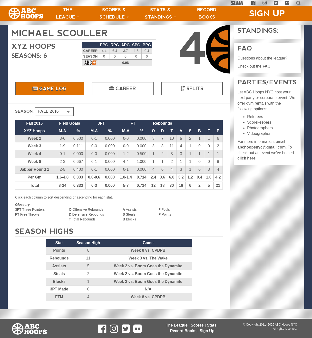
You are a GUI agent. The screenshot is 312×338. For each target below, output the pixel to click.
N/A (148, 289)
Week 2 (34, 138)
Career (122, 88)
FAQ (267, 66)
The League (67, 13)
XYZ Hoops (34, 46)
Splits (192, 88)
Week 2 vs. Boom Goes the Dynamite (148, 266)
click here (246, 158)
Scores (197, 325)
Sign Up (267, 13)
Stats (211, 325)
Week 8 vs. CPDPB (148, 250)
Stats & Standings (160, 13)
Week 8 (34, 161)
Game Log (50, 88)
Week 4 (34, 154)
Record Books (206, 13)
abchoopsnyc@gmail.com (261, 147)
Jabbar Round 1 (34, 169)
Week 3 (34, 146)
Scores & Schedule (114, 13)
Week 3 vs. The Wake (147, 258)
